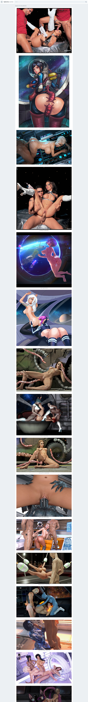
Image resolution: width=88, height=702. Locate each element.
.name (8, 1)
